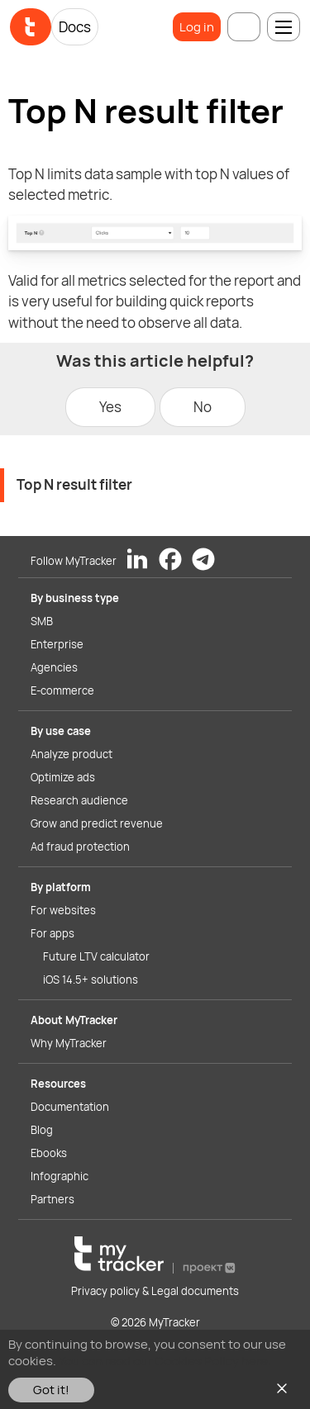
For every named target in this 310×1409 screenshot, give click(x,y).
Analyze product (71, 754)
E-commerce (62, 690)
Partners (52, 1199)
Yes (110, 406)
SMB (42, 621)
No (202, 406)
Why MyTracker (69, 1043)
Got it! (51, 1389)
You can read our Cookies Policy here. (165, 1360)
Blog (42, 1129)
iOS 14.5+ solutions (90, 979)
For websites (63, 910)
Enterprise (57, 644)
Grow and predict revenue (97, 823)
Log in (196, 27)
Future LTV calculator (96, 956)
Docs (75, 26)
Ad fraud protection (80, 846)
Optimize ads (63, 777)
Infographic (59, 1176)
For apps (52, 933)
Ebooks (49, 1153)
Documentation (70, 1106)
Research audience (79, 800)
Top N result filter (74, 484)
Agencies (54, 667)
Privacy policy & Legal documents (155, 1290)
